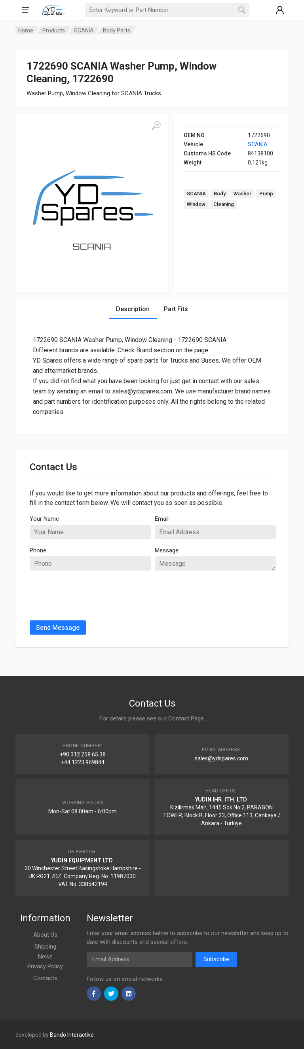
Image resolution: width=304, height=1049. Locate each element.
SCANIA (258, 144)
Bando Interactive (72, 1035)
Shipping (45, 946)
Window (196, 204)
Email (162, 518)
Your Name (44, 518)
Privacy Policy (45, 966)
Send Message (58, 627)
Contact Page (186, 718)
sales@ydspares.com (221, 758)
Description (133, 309)
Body (220, 194)
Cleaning (223, 204)
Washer (242, 194)
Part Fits (176, 309)
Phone (38, 550)
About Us (45, 934)
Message (167, 550)
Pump (266, 194)
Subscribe (216, 959)
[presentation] (90, 592)
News (45, 956)
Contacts (45, 978)
